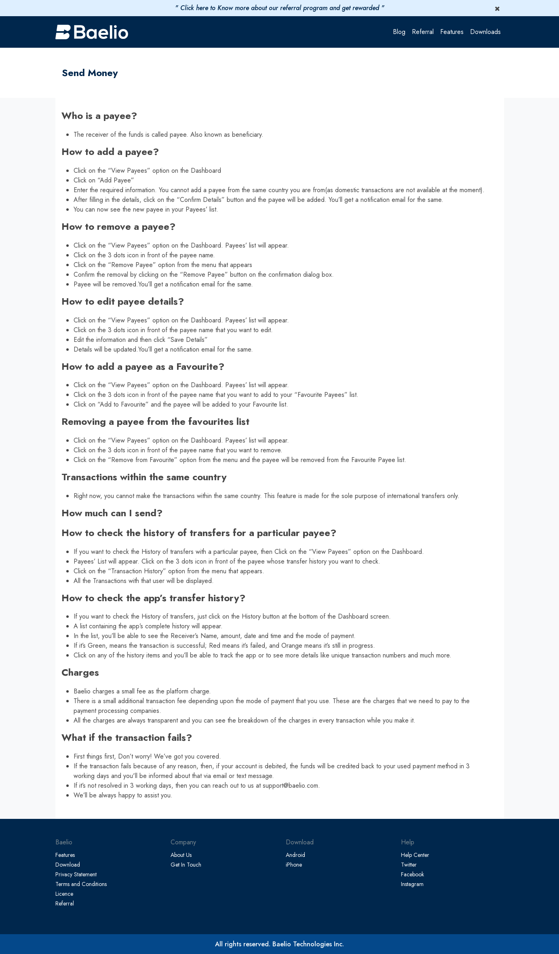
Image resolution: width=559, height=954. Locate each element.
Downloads (485, 31)
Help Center (415, 855)
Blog (399, 31)
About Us (181, 855)
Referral (423, 31)
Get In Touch (186, 865)
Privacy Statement (76, 874)
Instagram (412, 884)
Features (452, 31)
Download (67, 865)
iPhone (294, 865)
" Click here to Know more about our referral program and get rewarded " (279, 8)
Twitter (409, 865)
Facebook (412, 874)
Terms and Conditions (81, 884)
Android (295, 855)
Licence (64, 894)
